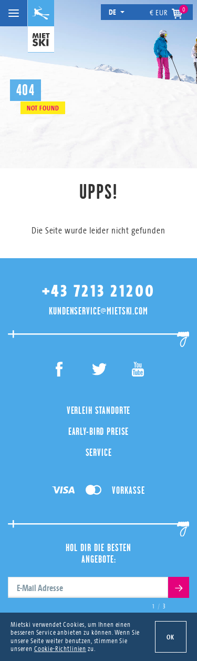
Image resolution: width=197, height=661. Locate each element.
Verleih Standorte (98, 410)
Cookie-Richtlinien (60, 648)
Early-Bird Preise (98, 431)
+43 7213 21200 (98, 291)
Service (99, 452)
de (117, 12)
